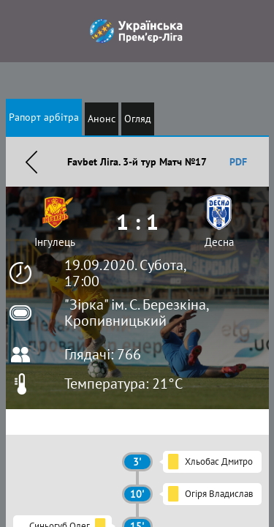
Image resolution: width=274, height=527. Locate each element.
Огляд (137, 118)
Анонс (101, 118)
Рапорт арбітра (44, 117)
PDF (238, 161)
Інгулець (54, 242)
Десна (219, 242)
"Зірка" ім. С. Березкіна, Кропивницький (136, 312)
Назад (31, 161)
